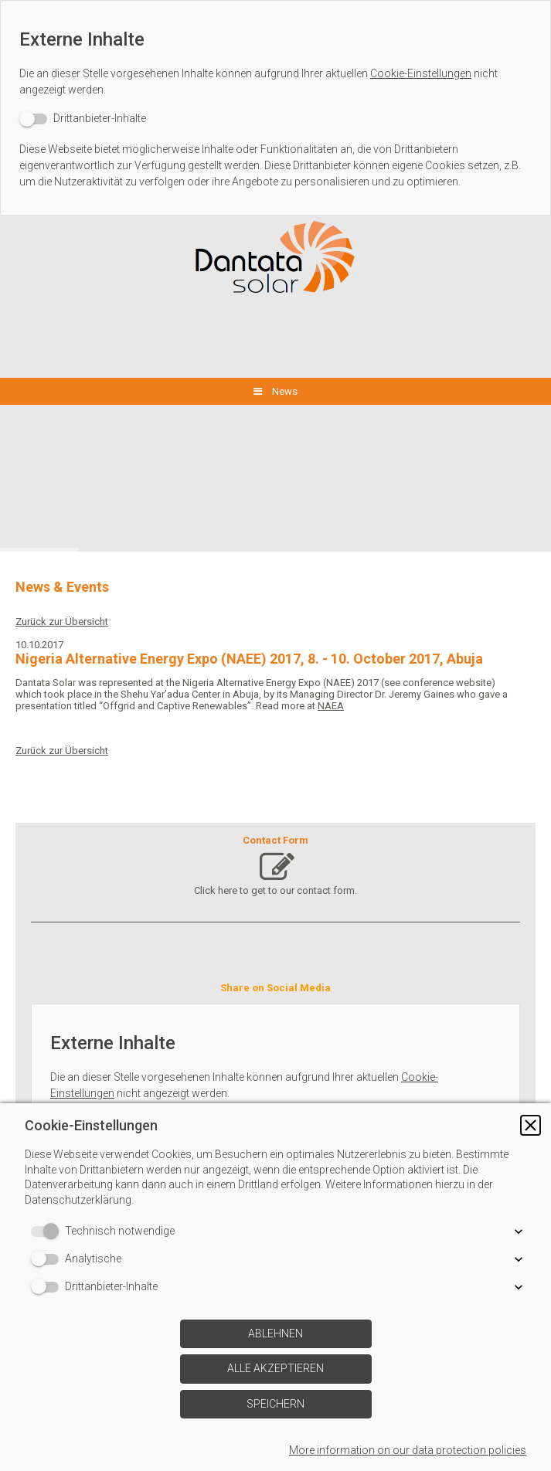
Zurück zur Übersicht (61, 621)
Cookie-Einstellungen (420, 73)
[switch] (82, 118)
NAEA (331, 706)
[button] (530, 1125)
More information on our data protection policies (407, 1450)
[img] (275, 258)
